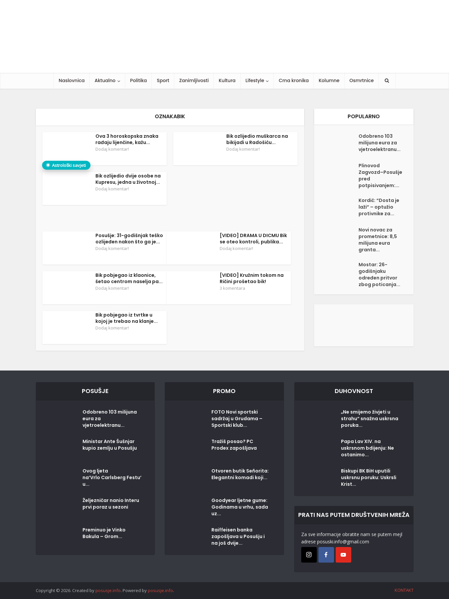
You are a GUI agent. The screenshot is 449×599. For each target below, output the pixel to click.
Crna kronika (294, 80)
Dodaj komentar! (112, 149)
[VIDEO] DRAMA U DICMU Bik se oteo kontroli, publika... (253, 238)
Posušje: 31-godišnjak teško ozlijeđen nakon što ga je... (129, 238)
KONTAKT (404, 590)
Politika (138, 80)
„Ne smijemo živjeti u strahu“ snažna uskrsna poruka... (369, 418)
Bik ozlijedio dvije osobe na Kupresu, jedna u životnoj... (128, 179)
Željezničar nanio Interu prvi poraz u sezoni (111, 503)
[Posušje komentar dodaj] (364, 325)
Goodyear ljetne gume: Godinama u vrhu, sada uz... (239, 507)
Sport (163, 80)
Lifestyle (255, 80)
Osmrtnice (362, 80)
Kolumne (329, 80)
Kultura (227, 80)
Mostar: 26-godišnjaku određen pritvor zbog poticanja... (379, 274)
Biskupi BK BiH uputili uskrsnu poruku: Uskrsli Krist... (368, 477)
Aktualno (105, 80)
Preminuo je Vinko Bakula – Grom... (104, 533)
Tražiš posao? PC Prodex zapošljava (234, 444)
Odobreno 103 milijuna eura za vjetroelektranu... (380, 143)
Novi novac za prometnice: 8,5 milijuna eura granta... (378, 239)
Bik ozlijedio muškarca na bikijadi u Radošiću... (257, 139)
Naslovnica (71, 80)
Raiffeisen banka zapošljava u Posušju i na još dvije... (238, 536)
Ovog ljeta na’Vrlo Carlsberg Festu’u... (112, 477)
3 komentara (232, 288)
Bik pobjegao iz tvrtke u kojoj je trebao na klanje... (126, 318)
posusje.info (108, 590)
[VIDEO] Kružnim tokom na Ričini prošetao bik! (252, 278)
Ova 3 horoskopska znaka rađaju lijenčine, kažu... (126, 139)
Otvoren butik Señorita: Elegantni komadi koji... (240, 474)
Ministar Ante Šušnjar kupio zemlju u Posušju (110, 444)
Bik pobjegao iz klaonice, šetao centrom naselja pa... (129, 278)
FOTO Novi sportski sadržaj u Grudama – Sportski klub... (236, 418)
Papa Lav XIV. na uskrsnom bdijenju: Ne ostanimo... (367, 448)
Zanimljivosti (194, 80)
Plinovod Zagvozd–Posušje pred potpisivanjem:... (380, 175)
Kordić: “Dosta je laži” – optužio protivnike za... (379, 207)
